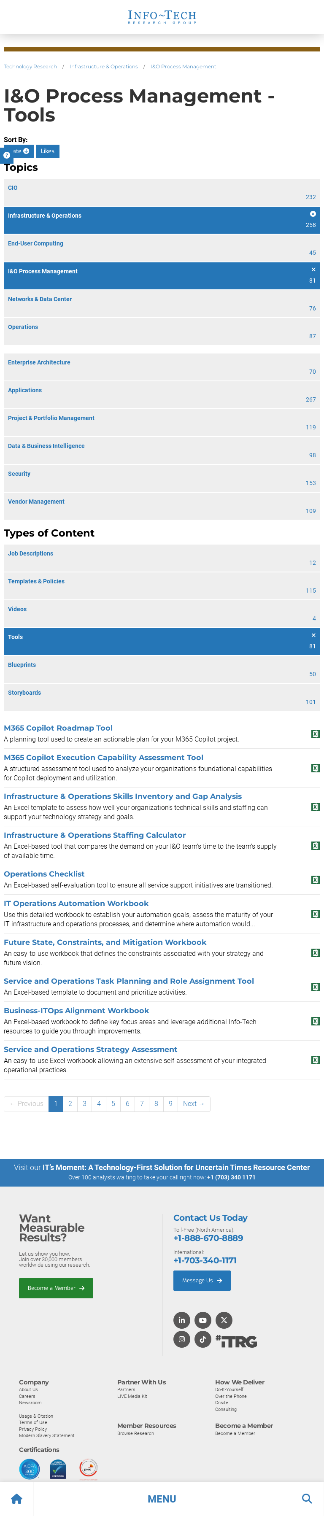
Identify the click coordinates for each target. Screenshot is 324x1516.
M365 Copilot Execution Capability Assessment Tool (103, 757)
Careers (27, 1396)
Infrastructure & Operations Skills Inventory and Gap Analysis (123, 796)
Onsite (221, 1402)
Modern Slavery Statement (47, 1435)
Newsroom (30, 1402)
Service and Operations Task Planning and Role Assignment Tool (129, 980)
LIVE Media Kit (132, 1396)
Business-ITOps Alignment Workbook (76, 1010)
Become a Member (56, 1287)
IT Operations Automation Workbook (76, 903)
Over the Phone (231, 1396)
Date (19, 151)
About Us (28, 1389)
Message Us (202, 1280)
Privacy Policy (33, 1429)
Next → (194, 1104)
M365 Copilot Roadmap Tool (58, 727)
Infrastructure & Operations (104, 66)
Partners (126, 1389)
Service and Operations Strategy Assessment (91, 1049)
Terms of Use (33, 1422)
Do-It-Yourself (229, 1389)
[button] (162, 1499)
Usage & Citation (36, 1416)
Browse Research (135, 1433)
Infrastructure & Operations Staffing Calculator (95, 835)
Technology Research (30, 66)
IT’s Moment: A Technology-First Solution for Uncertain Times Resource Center (176, 1167)
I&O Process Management (183, 66)
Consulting (226, 1409)
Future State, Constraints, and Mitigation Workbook (105, 942)
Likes (47, 151)
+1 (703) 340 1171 (231, 1177)
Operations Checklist (44, 873)
